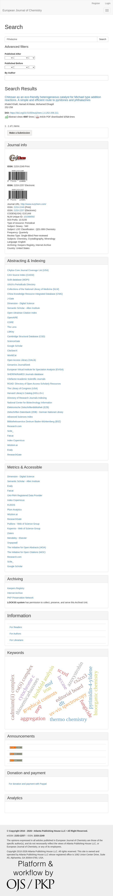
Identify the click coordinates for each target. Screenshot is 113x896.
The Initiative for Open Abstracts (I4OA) (26, 547)
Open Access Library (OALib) (21, 360)
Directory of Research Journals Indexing (27, 398)
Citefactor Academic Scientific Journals (26, 379)
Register (96, 3)
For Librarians (16, 640)
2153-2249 (19, 207)
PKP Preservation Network (20, 597)
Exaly (10, 450)
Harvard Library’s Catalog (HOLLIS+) (25, 393)
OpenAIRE (12, 317)
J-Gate (10, 298)
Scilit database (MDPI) (18, 279)
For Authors (15, 633)
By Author (10, 73)
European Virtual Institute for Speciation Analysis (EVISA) (35, 369)
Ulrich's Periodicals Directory (21, 284)
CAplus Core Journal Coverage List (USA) (28, 270)
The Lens (11, 327)
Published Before (14, 63)
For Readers (16, 627)
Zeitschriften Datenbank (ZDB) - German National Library (35, 412)
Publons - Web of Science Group (23, 524)
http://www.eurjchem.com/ (33, 204)
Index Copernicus (15, 440)
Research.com (14, 426)
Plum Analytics (14, 509)
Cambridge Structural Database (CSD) (26, 336)
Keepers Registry (15, 588)
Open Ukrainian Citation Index (22, 313)
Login (107, 3)
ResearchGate (14, 454)
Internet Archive (15, 593)
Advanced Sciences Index (20, 417)
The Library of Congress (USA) (22, 388)
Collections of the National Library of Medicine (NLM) (33, 289)
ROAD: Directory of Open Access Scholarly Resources (34, 383)
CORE (10, 322)
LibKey (10, 331)
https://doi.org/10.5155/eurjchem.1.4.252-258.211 (34, 113)
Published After (13, 54)
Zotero (10, 533)
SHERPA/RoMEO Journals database (25, 374)
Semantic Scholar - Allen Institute (23, 308)
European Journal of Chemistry (22, 10)
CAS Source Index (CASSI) (20, 275)
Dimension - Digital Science (20, 303)
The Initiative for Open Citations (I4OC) (26, 552)
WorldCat (11, 355)
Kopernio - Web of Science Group (23, 528)
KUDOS (11, 505)
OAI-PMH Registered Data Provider (24, 495)
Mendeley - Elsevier (17, 538)
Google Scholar (15, 346)
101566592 (29, 216)
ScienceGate (13, 341)
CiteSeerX (12, 350)
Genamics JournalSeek (18, 365)
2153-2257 (19, 210)
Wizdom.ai (12, 445)
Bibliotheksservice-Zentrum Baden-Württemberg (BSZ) (34, 421)
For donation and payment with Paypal (28, 784)
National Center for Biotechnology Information (29, 402)
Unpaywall (12, 542)
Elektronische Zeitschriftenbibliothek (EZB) (28, 407)
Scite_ (10, 431)
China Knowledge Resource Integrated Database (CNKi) (35, 294)
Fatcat (10, 435)
